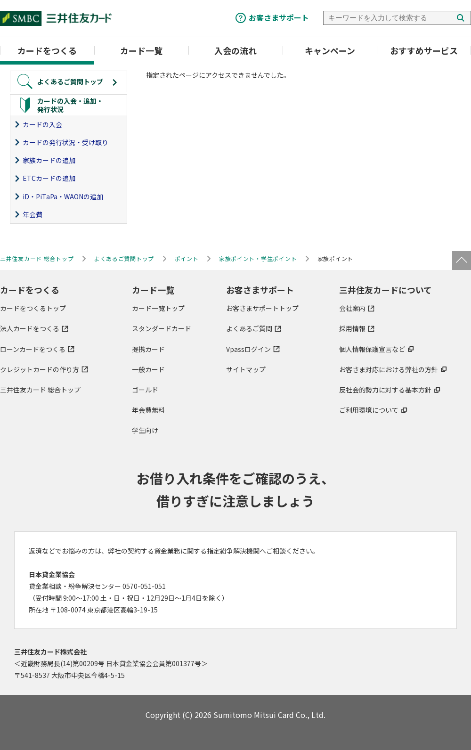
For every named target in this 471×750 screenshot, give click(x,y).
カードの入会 (42, 124)
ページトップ (461, 260)
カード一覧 (141, 50)
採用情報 (352, 329)
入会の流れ (235, 50)
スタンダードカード (161, 329)
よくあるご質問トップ (124, 258)
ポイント (187, 258)
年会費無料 (148, 410)
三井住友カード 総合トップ (40, 389)
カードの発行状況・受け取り (65, 142)
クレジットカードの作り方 (39, 369)
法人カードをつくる (29, 329)
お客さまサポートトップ (262, 308)
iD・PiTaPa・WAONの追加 (63, 196)
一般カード (148, 369)
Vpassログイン (248, 349)
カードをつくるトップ (33, 308)
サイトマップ (246, 369)
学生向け (145, 430)
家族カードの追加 (49, 160)
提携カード (148, 349)
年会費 (32, 214)
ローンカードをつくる (32, 349)
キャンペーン (330, 50)
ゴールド (145, 389)
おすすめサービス (424, 50)
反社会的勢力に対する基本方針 (385, 389)
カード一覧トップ (158, 308)
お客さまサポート (279, 17)
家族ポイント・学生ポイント (258, 258)
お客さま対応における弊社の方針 (388, 369)
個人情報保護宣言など (372, 349)
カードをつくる (47, 50)
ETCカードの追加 (49, 178)
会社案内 (352, 308)
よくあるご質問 (249, 329)
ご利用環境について (368, 410)
